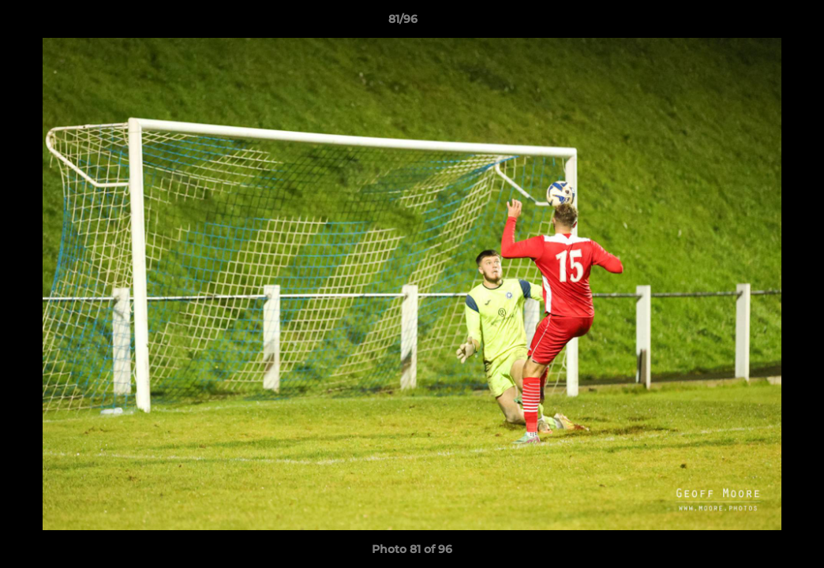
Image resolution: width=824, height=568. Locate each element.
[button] (757, 23)
